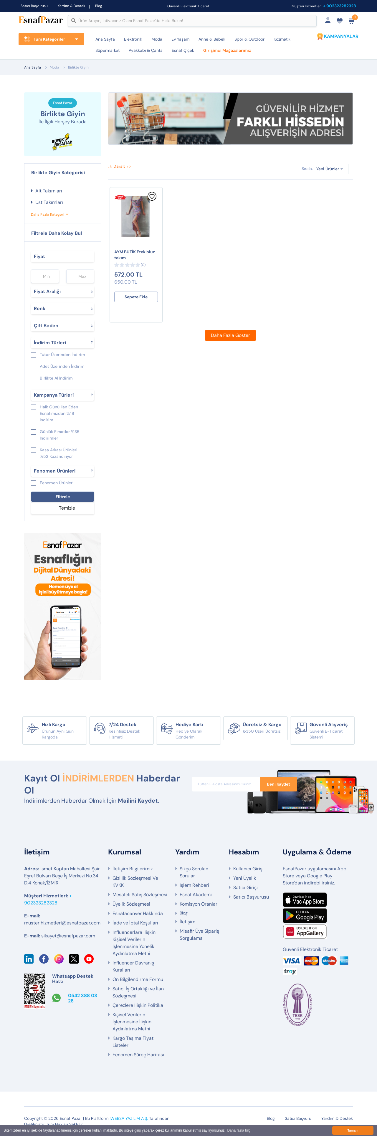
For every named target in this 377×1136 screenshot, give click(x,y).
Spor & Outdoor (249, 39)
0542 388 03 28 (82, 998)
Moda (156, 39)
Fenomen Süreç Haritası (138, 1055)
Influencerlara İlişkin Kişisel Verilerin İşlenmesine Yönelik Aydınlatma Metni (134, 943)
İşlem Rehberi (194, 885)
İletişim (187, 922)
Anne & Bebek (212, 39)
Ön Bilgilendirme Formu (138, 979)
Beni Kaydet (278, 784)
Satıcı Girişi (245, 887)
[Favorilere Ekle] (152, 199)
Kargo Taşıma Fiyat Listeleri (133, 1041)
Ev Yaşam (180, 39)
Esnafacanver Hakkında (138, 913)
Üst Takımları (49, 202)
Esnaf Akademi (196, 894)
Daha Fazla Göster (230, 335)
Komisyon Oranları (199, 904)
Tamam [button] (352, 1130)
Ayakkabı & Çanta (146, 50)
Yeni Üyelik (244, 878)
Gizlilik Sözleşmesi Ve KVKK (135, 881)
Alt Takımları (48, 191)
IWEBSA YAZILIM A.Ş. (129, 1118)
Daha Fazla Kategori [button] (47, 214)
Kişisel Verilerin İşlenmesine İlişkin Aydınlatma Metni (132, 1022)
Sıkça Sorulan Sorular (194, 872)
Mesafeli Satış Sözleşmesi (140, 894)
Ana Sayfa (105, 39)
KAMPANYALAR (341, 36)
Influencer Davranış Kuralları (133, 966)
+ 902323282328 (339, 6)
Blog (98, 6)
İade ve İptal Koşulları (135, 923)
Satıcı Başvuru (298, 1118)
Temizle (67, 508)
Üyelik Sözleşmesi (131, 904)
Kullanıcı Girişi (248, 869)
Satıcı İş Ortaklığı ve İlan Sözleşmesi (138, 992)
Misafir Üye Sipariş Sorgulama (199, 934)
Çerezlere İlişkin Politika (138, 1005)
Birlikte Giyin (78, 67)
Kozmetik (282, 39)
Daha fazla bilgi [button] (239, 1130)
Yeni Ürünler (327, 169)
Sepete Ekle (136, 297)
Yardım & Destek (71, 6)
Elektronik (133, 39)
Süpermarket (107, 50)
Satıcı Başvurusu (34, 6)
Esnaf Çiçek (183, 50)
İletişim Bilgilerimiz (133, 869)
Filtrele (63, 496)
